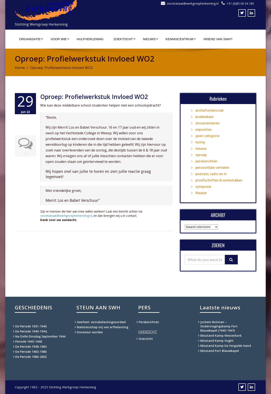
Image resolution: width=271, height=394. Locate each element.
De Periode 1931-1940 (31, 326)
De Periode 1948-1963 (31, 347)
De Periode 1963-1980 (31, 352)
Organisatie (31, 39)
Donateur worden (90, 332)
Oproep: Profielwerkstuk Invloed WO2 (94, 97)
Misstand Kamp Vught (217, 341)
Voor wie (59, 39)
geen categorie (207, 136)
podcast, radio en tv (211, 174)
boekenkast (204, 117)
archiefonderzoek (209, 110)
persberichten (206, 161)
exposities (203, 129)
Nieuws (150, 39)
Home (20, 67)
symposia (203, 186)
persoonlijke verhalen (212, 167)
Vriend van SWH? (217, 39)
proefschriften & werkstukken (218, 180)
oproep (201, 155)
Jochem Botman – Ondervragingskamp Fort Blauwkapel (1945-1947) (219, 326)
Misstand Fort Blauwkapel (219, 351)
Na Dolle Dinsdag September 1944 (40, 336)
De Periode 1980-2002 (31, 357)
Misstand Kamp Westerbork (221, 336)
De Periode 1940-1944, (31, 331)
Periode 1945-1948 (28, 341)
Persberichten (149, 322)
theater (201, 193)
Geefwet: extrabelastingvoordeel (101, 322)
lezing (200, 142)
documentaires (207, 123)
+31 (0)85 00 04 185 (240, 3)
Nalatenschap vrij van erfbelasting (102, 327)
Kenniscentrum (181, 39)
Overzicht (146, 339)
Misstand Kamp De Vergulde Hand (225, 346)
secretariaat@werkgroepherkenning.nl (192, 3)
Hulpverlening (90, 39)
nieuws (201, 148)
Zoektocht (124, 39)
